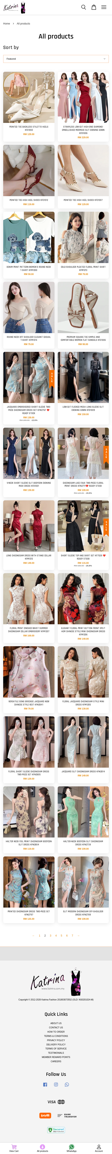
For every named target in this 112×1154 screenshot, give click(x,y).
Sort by (11, 47)
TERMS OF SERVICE (56, 1049)
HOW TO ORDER (56, 1032)
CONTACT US (56, 1027)
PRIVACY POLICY (56, 1040)
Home (6, 23)
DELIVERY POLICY (56, 1044)
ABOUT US (56, 1023)
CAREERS (56, 1061)
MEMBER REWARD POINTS (56, 1057)
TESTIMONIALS (56, 1053)
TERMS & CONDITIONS (56, 1036)
